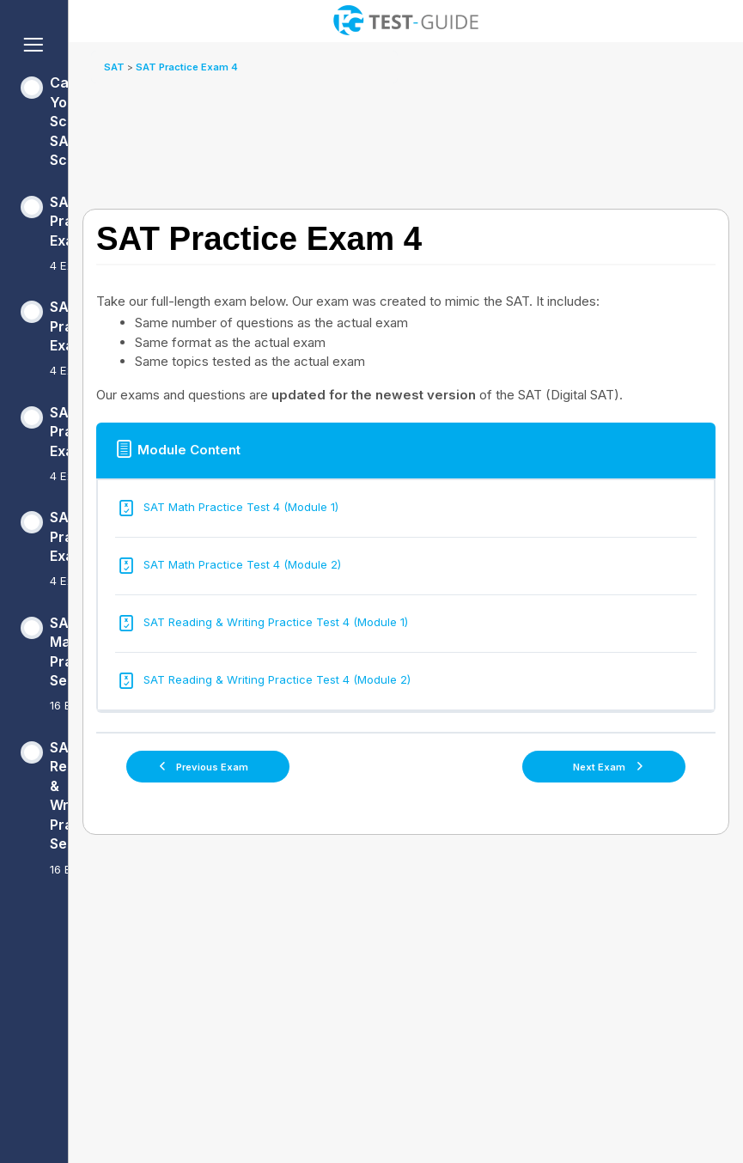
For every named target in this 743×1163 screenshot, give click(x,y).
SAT (115, 67)
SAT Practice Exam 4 (187, 67)
